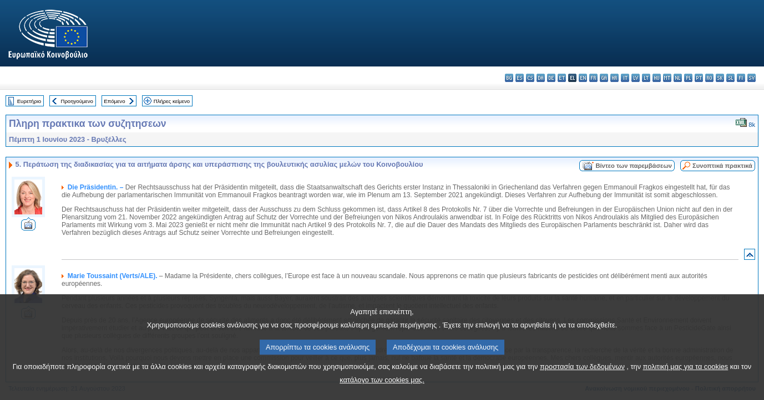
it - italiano (625, 78)
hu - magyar (656, 78)
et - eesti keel (562, 78)
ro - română (709, 78)
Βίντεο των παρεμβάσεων (633, 165)
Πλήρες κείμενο (172, 101)
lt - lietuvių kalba (646, 78)
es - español (519, 78)
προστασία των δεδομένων (582, 380)
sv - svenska (751, 78)
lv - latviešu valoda (635, 78)
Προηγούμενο (76, 101)
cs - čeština (530, 78)
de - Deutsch (551, 78)
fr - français (593, 78)
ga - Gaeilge (604, 78)
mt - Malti (667, 78)
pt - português (699, 78)
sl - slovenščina (730, 78)
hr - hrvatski (614, 78)
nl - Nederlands (678, 78)
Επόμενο (114, 101)
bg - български (509, 78)
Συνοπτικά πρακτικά (722, 165)
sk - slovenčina (720, 78)
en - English (583, 78)
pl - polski (688, 78)
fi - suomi (741, 78)
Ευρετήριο (29, 101)
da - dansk (541, 78)
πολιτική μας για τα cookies (685, 380)
